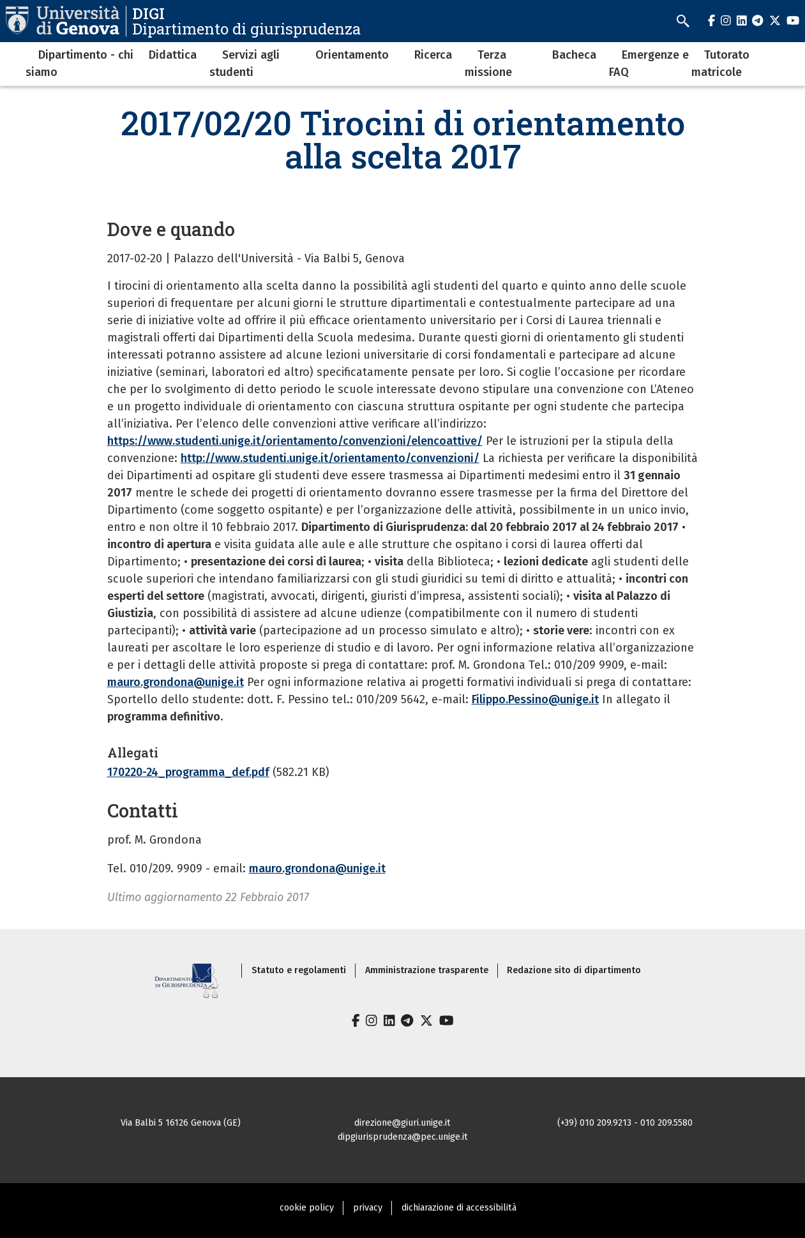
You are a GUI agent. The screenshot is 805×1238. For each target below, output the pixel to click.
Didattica (173, 55)
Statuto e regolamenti (299, 970)
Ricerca (433, 55)
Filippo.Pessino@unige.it (535, 699)
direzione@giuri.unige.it (402, 1122)
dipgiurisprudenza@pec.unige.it (403, 1136)
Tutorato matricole (720, 63)
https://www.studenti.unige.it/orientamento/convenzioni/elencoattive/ (295, 441)
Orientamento (352, 55)
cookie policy (307, 1207)
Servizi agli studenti (244, 63)
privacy (367, 1207)
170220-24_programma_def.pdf (188, 772)
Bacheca (574, 55)
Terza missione (488, 63)
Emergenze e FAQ (649, 63)
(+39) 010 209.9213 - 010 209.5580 (625, 1122)
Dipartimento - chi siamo (79, 63)
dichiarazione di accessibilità (459, 1207)
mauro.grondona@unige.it (175, 682)
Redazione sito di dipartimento (574, 970)
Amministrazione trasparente (426, 970)
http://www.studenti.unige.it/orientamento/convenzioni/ (330, 458)
